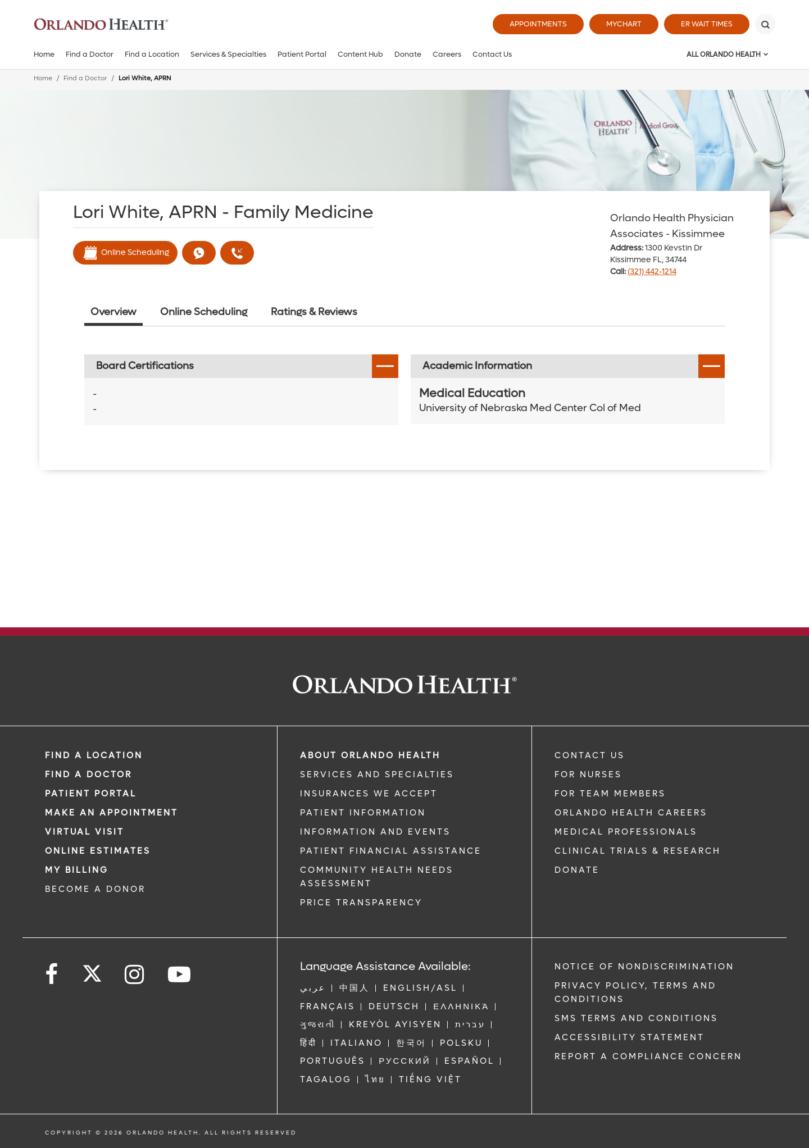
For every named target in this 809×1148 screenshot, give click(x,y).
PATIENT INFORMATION (363, 812)
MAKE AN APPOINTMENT (111, 812)
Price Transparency (361, 902)
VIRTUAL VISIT (84, 831)
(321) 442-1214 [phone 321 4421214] (652, 271)
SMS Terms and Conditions (636, 1018)
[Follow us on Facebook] (52, 975)
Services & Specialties (228, 54)
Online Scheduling (125, 252)
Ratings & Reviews (314, 312)
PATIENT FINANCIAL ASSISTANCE (390, 851)
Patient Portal (302, 54)
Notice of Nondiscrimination (644, 966)
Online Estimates (98, 851)
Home (44, 54)
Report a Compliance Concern (648, 1056)
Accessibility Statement (630, 1037)
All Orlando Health (724, 54)
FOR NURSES (588, 774)
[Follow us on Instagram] (135, 975)
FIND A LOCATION (94, 755)
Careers (447, 54)
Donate (407, 54)
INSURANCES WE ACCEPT (369, 793)
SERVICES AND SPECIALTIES (377, 774)
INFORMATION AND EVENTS (375, 831)
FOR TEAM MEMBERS (610, 793)
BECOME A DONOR (95, 889)
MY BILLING (76, 870)
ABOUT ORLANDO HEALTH (370, 755)
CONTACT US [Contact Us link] (590, 755)
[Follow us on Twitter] (92, 970)
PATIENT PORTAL (91, 793)
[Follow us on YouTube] (180, 975)
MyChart (624, 24)
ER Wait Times (707, 24)
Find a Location (152, 54)
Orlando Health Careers (631, 812)
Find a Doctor (89, 54)
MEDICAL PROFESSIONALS (626, 831)
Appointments (538, 24)
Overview (113, 312)
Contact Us (492, 54)
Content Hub (360, 54)
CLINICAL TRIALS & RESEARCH (638, 851)
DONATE (577, 870)
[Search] (765, 24)
